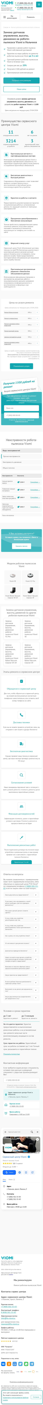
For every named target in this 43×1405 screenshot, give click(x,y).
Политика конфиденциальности (21, 1382)
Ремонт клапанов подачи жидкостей (11, 324)
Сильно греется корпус (7, 482)
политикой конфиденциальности (24, 420)
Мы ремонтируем (10, 17)
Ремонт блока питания (11, 312)
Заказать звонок (21, 546)
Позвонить (31, 17)
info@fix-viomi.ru (8, 1318)
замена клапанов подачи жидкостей (11, 343)
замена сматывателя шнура (12, 337)
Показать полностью (11, 1054)
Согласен (36, 1397)
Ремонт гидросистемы (11, 318)
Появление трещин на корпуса (8, 490)
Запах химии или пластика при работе (9, 497)
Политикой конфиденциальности (26, 1087)
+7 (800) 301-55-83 (25, 3)
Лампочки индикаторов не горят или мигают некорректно (8, 507)
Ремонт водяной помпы (11, 331)
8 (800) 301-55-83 (8, 1312)
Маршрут (9, 1172)
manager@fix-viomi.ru (10, 1324)
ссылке (11, 1274)
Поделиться (3, 1364)
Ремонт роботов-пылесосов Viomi (28, 1285)
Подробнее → (35, 482)
